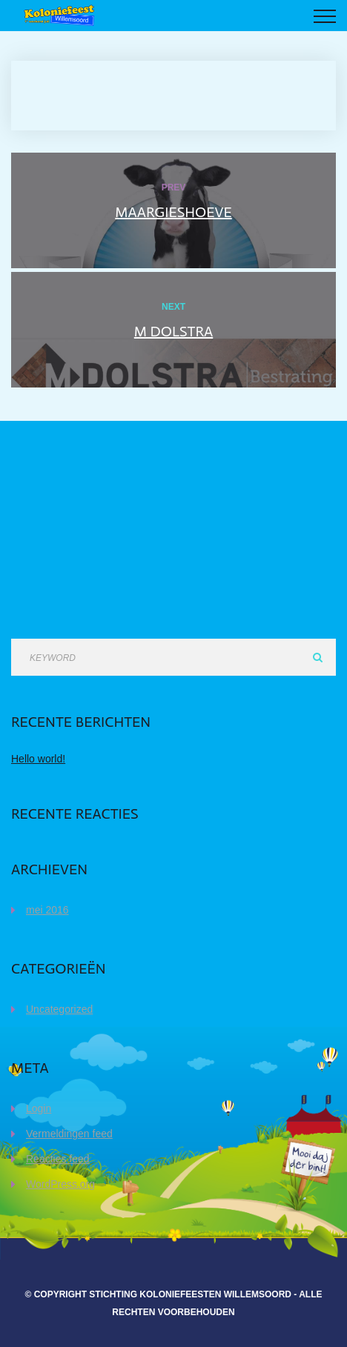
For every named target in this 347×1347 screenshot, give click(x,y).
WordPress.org (60, 1184)
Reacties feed (58, 1159)
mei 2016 (47, 910)
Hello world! (38, 759)
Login (38, 1108)
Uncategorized (59, 1009)
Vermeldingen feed (69, 1134)
